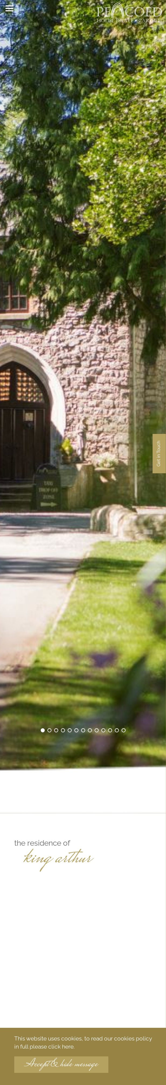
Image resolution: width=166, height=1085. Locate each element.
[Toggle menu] (9, 8)
